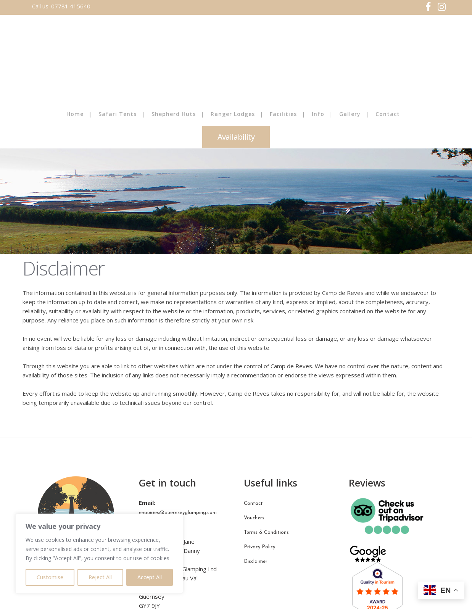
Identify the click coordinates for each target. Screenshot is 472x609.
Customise (50, 577)
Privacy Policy (259, 547)
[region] (99, 554)
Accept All (149, 577)
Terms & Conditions (266, 532)
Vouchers (254, 518)
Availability (236, 137)
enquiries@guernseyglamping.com (178, 512)
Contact (253, 503)
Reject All (100, 577)
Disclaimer (255, 561)
